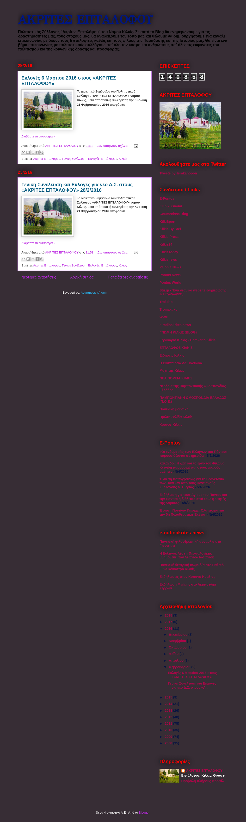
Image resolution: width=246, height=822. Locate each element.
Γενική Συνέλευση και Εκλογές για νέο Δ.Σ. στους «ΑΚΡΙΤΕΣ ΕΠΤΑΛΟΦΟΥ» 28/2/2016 (77, 187)
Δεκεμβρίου (178, 634)
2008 (169, 743)
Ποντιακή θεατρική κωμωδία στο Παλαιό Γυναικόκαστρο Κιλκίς (192, 567)
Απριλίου (176, 660)
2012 (169, 717)
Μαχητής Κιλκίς (172, 370)
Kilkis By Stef (170, 229)
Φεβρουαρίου (180, 667)
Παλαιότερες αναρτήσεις (128, 277)
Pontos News (170, 275)
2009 (169, 737)
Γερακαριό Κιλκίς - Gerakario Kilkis (187, 340)
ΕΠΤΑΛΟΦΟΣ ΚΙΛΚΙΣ (176, 348)
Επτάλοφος (109, 159)
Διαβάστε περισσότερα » (38, 136)
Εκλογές (93, 159)
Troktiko (166, 302)
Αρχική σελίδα (81, 277)
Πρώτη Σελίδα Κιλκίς (176, 417)
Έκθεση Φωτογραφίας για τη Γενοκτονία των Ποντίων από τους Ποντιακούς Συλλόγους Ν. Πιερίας (192, 483)
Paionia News (170, 267)
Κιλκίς (123, 159)
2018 (169, 615)
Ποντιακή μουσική (174, 409)
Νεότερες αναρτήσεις (38, 277)
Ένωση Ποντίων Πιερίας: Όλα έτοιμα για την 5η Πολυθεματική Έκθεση (192, 512)
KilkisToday (169, 252)
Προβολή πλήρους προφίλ (202, 781)
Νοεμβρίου (178, 641)
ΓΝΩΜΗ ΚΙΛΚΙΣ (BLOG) (178, 332)
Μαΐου (174, 654)
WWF (164, 317)
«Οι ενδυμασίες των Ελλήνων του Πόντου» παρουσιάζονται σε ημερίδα (194, 454)
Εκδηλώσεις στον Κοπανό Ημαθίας (187, 577)
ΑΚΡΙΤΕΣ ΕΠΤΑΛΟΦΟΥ (85, 19)
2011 (169, 723)
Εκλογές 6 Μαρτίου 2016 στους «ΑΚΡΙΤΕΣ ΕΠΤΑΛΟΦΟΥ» (192, 675)
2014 (169, 704)
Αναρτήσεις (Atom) (94, 292)
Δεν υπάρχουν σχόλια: (113, 146)
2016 (169, 628)
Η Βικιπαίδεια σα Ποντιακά (181, 363)
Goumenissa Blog (174, 214)
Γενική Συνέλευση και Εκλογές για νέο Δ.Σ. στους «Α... (192, 685)
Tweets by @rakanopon (178, 173)
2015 (169, 697)
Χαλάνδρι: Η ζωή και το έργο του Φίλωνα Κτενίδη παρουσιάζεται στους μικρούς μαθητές (192, 467)
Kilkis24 (166, 244)
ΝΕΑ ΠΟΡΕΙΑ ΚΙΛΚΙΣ (176, 378)
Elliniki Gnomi (171, 206)
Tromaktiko (169, 309)
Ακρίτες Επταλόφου (46, 159)
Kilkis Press (169, 237)
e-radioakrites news (175, 325)
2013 (169, 710)
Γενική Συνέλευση (74, 159)
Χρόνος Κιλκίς (171, 424)
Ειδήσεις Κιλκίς (172, 355)
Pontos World (170, 282)
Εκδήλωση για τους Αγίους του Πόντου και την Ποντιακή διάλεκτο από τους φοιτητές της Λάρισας (193, 499)
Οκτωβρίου (178, 647)
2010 (169, 730)
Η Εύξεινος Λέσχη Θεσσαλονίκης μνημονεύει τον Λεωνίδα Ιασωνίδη (187, 555)
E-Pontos (167, 198)
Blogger (144, 812)
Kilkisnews (168, 259)
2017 (169, 622)
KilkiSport (167, 221)
